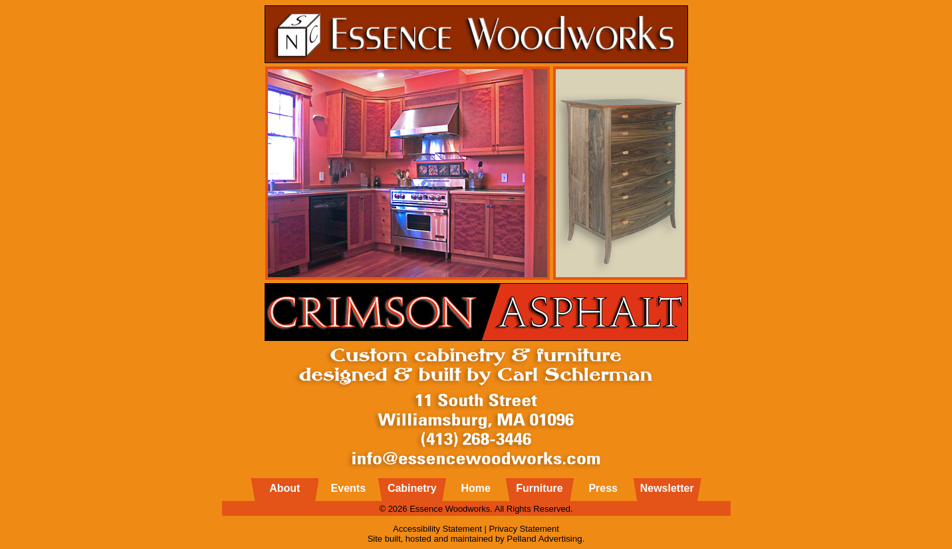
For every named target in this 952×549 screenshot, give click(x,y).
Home (475, 488)
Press (603, 488)
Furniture (539, 488)
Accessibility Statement (437, 529)
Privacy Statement (524, 529)
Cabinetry (412, 488)
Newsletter (667, 488)
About (284, 488)
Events (348, 488)
